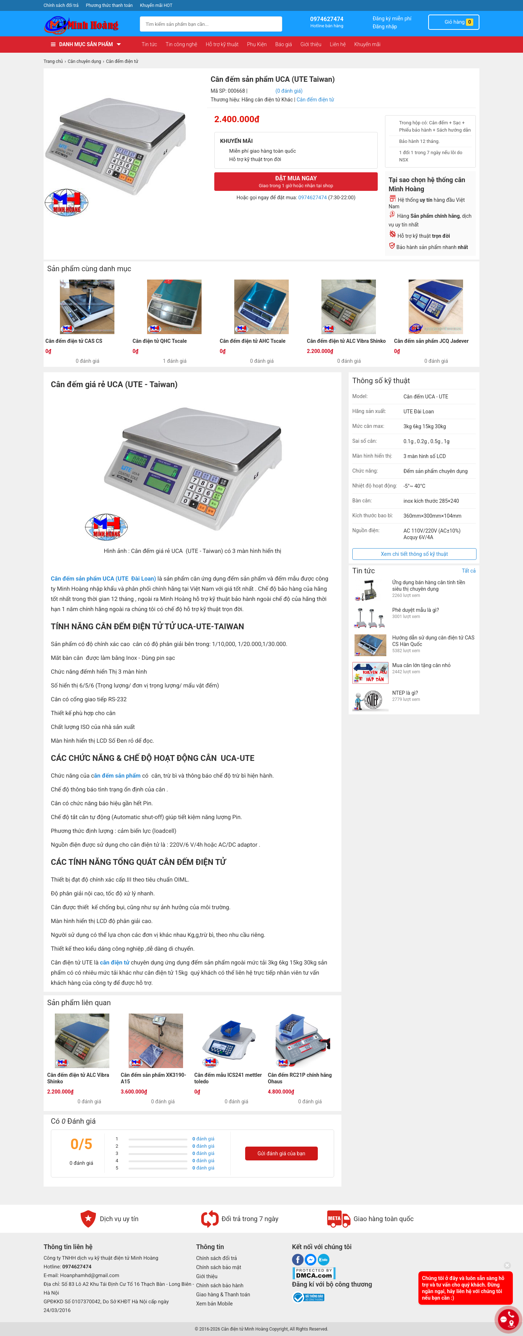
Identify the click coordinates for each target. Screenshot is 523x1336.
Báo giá (283, 44)
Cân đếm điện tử (315, 100)
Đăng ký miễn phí (392, 18)
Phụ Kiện (257, 44)
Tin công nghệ (181, 44)
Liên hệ (338, 44)
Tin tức (149, 44)
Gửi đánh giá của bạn (281, 1153)
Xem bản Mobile (214, 1304)
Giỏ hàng (453, 22)
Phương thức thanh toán (109, 5)
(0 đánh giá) (289, 91)
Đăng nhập (385, 26)
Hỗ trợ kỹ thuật (222, 44)
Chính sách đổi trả (61, 5)
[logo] (88, 25)
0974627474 (312, 198)
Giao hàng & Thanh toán (223, 1294)
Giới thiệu (310, 44)
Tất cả (469, 571)
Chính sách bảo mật (218, 1267)
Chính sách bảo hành (219, 1285)
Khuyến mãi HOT (156, 5)
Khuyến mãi (367, 44)
